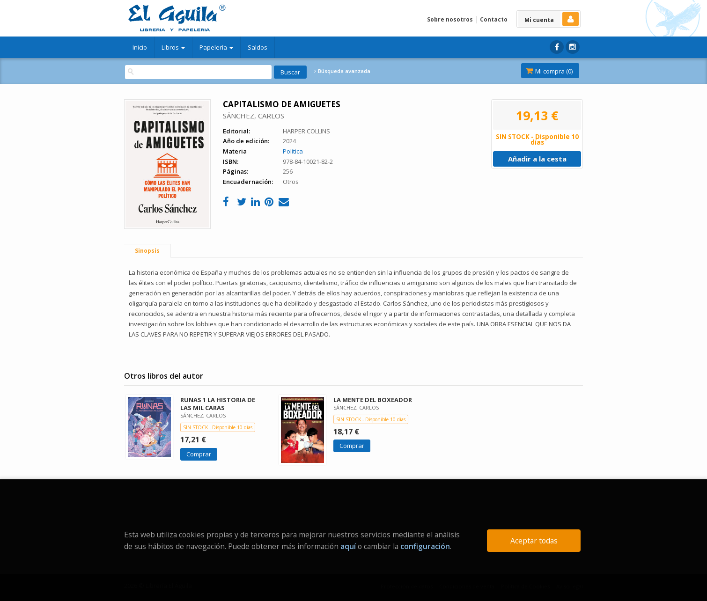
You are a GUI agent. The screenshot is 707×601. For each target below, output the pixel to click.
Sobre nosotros (450, 19)
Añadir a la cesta (537, 158)
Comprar (198, 454)
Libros (173, 47)
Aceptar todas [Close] (534, 540)
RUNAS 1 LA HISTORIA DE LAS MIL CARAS (217, 404)
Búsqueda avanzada (342, 71)
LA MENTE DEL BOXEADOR (372, 400)
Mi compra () (549, 71)
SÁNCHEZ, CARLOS (253, 115)
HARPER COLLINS (306, 131)
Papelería (216, 47)
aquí (348, 546)
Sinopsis (147, 251)
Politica (293, 151)
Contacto (494, 19)
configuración (425, 546)
